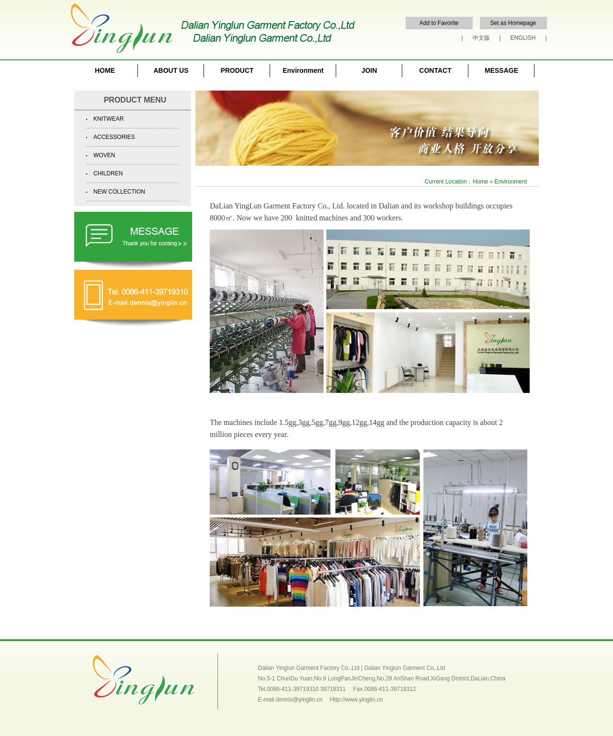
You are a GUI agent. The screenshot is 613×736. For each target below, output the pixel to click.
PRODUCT (236, 70)
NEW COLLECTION (119, 191)
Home (480, 181)
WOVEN (104, 155)
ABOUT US (170, 70)
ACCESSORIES (114, 137)
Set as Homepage (513, 23)
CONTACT (435, 70)
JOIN (369, 70)
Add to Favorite (439, 23)
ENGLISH (523, 37)
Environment (303, 70)
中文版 (481, 37)
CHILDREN (108, 173)
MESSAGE (501, 70)
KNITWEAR (108, 118)
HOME (105, 70)
